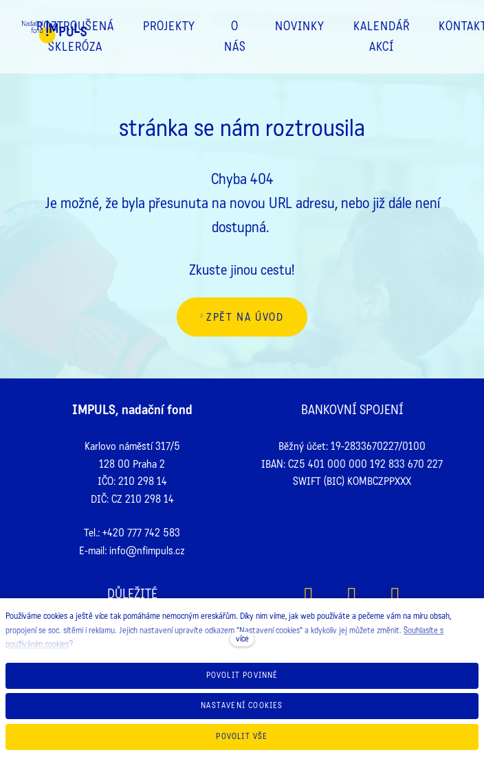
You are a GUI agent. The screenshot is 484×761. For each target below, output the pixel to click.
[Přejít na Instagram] (352, 596)
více (242, 638)
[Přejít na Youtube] (395, 596)
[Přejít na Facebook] (309, 596)
